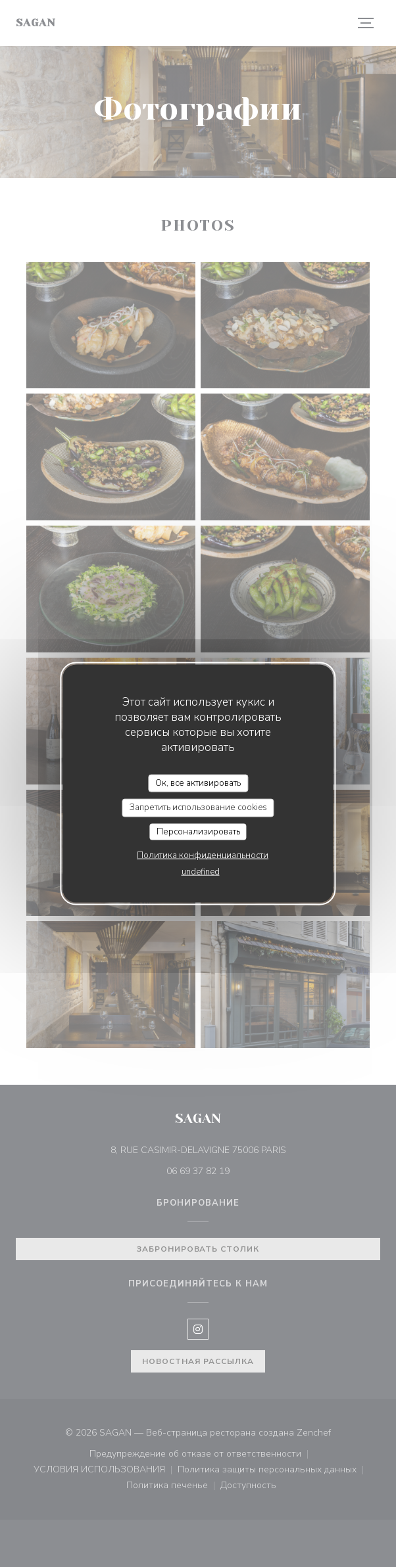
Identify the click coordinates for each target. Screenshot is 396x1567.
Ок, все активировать (198, 782)
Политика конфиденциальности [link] (202, 855)
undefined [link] (201, 872)
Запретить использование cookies (198, 807)
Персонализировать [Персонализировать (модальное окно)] (198, 831)
